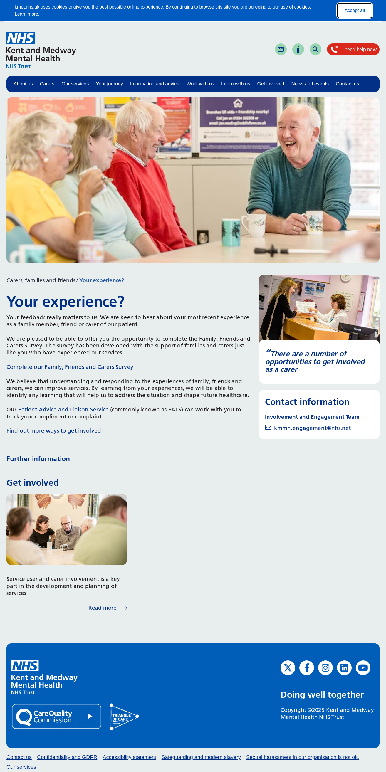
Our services (75, 84)
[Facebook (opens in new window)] (306, 667)
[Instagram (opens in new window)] (325, 667)
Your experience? (101, 280)
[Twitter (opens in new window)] (288, 667)
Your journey (109, 84)
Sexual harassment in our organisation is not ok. (302, 757)
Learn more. (27, 13)
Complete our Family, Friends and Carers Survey (69, 367)
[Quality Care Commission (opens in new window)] (57, 716)
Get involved (270, 84)
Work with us (200, 84)
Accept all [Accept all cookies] (355, 10)
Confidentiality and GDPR (67, 757)
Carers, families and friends (40, 280)
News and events (310, 84)
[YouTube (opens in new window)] (363, 667)
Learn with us (235, 84)
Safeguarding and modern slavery (201, 757)
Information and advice (154, 84)
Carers (47, 84)
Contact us (347, 84)
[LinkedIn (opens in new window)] (344, 667)
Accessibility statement (129, 757)
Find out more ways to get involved (53, 430)
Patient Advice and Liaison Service (63, 409)
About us (23, 84)
